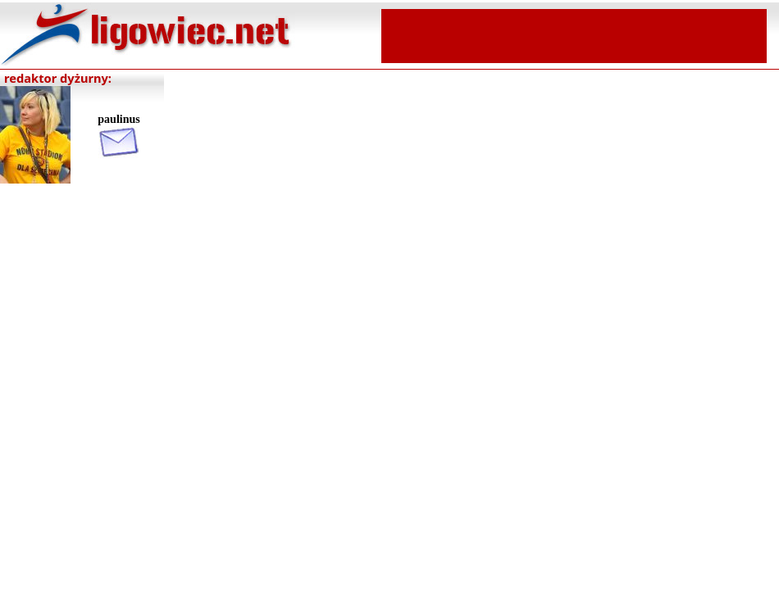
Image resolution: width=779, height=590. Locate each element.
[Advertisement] (574, 34)
